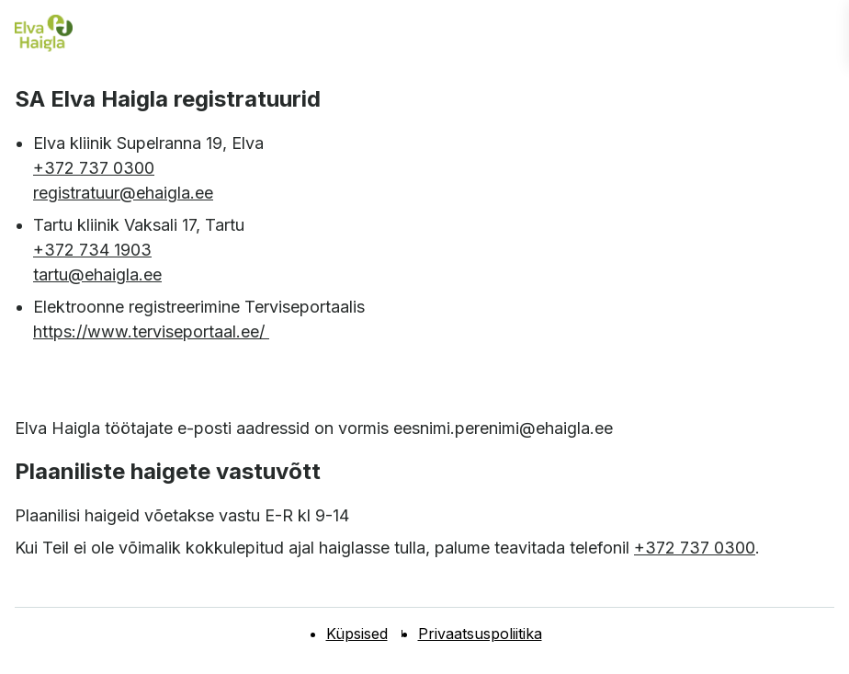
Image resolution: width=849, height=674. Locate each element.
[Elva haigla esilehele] (44, 34)
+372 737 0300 (93, 167)
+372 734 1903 (92, 249)
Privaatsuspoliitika (480, 633)
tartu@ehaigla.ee (97, 274)
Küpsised (357, 633)
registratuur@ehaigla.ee (123, 192)
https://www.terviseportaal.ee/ (151, 331)
